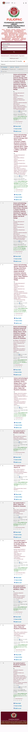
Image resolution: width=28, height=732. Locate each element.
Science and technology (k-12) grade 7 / (20, 82)
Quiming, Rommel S (19, 436)
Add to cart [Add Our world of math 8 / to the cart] (17, 708)
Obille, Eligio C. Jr (20, 171)
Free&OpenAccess (12, 32)
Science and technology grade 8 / (21, 272)
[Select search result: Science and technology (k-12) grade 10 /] (0, 134)
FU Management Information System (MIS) (18, 723)
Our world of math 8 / (19, 664)
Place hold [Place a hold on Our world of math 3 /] (17, 457)
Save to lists (17, 128)
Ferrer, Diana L (19, 342)
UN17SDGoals (19, 37)
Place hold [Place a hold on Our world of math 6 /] (17, 654)
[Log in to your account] (24, 3)
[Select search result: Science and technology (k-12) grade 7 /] (0, 74)
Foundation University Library (2, 2)
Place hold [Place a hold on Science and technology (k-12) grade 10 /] (17, 194)
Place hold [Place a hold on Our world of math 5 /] (17, 577)
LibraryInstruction (8, 31)
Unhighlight (4, 67)
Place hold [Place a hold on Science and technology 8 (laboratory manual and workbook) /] (17, 422)
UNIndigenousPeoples (10, 37)
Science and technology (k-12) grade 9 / (20, 210)
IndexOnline (5, 32)
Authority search (14, 55)
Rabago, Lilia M (19, 108)
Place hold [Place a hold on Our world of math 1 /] (17, 532)
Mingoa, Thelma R (19, 106)
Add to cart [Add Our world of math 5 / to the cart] (18, 582)
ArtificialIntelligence (19, 30)
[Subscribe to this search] (24, 61)
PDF (17, 35)
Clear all (17, 67)
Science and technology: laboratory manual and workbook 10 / (20, 332)
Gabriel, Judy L (19, 677)
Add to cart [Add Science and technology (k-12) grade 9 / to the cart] (17, 261)
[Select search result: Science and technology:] (0, 326)
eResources (12, 35)
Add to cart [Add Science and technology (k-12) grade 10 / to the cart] (18, 199)
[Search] (14, 52)
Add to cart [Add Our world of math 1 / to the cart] (17, 537)
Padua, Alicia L (19, 105)
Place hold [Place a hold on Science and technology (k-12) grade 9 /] (17, 256)
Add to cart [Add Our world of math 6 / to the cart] (18, 659)
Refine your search (14, 58)
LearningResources (18, 31)
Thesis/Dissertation (6, 38)
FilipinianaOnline (18, 40)
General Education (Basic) (20, 452)
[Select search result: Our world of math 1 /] (0, 502)
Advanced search (5, 55)
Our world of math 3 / (19, 431)
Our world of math (19, 473)
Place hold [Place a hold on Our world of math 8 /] (17, 703)
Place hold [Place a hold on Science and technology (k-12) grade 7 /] (17, 126)
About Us (8, 29)
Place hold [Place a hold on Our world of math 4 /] (17, 494)
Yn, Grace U (19, 469)
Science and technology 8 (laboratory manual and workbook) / (21, 384)
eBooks (6, 35)
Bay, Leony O (20, 549)
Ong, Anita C (19, 678)
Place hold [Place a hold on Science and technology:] (17, 369)
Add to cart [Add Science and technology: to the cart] (17, 374)
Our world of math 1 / (19, 504)
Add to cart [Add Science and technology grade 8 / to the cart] (18, 323)
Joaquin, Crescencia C (18, 98)
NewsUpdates (4, 33)
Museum (23, 29)
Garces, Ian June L (19, 597)
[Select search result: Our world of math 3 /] (0, 430)
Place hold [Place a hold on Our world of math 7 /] (17, 617)
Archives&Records (8, 30)
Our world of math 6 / (20, 627)
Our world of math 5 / (20, 544)
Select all (12, 67)
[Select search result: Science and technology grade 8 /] (0, 264)
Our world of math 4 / (20, 466)
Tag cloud (21, 55)
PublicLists (23, 39)
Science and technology (20, 109)
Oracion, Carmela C (20, 682)
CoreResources (23, 33)
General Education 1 (19, 121)
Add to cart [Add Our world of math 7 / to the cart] (17, 622)
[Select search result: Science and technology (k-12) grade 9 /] (0, 202)
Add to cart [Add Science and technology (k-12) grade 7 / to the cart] (17, 131)
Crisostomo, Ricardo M (19, 291)
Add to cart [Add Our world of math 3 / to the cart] (17, 462)
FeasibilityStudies (6, 39)
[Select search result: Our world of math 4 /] (0, 465)
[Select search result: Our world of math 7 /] (0, 585)
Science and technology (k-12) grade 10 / (21, 143)
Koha (4, 723)
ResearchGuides (22, 32)
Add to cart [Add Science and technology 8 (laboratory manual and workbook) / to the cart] (18, 427)
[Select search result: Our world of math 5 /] (0, 540)
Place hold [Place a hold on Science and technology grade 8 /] (17, 318)
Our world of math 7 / (19, 587)
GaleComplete (8, 36)
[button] (12, 3)
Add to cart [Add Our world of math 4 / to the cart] (18, 499)
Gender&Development (18, 36)
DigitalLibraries (15, 39)
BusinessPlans (16, 38)
